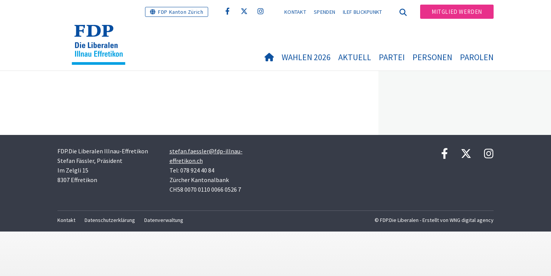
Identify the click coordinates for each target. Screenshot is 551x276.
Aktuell (354, 57)
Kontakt (295, 11)
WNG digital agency (472, 220)
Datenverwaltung (163, 220)
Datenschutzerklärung (110, 220)
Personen (432, 57)
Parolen (477, 57)
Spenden (324, 11)
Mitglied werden (457, 11)
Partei (392, 57)
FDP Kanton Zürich (180, 11)
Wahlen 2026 (306, 57)
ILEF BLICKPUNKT (362, 11)
